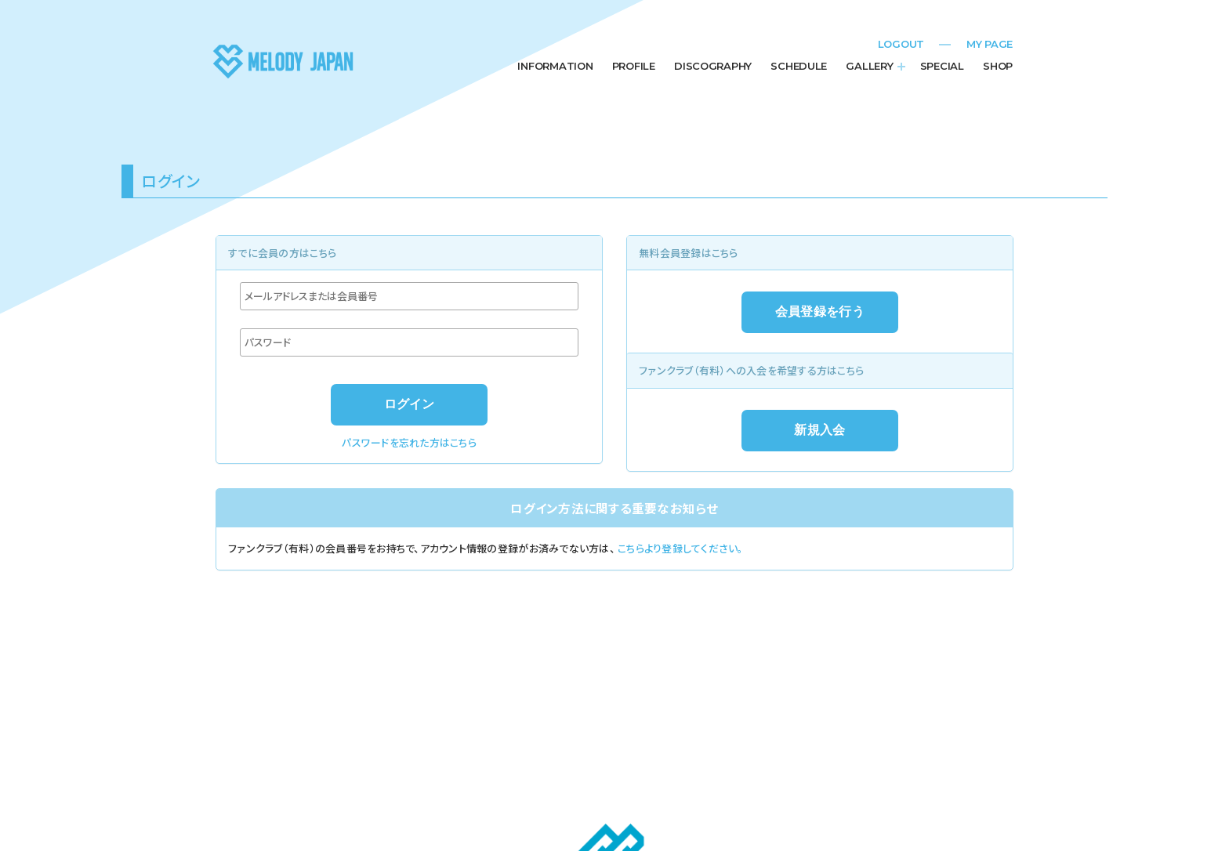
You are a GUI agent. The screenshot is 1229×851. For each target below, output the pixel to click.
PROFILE (633, 66)
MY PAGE (989, 44)
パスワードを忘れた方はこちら (409, 442)
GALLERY (869, 66)
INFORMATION (555, 66)
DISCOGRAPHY (713, 66)
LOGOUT (901, 44)
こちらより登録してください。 (681, 548)
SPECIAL (942, 66)
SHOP (998, 66)
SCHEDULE (798, 66)
